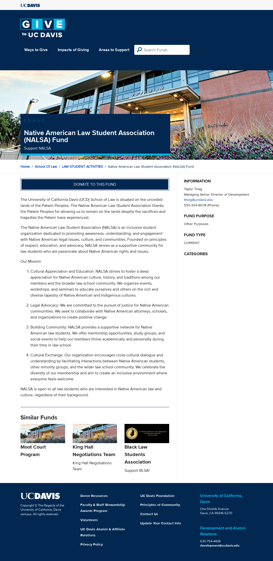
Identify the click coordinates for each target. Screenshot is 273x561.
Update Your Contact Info (160, 523)
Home (25, 166)
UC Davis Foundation (157, 495)
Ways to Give (36, 50)
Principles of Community (160, 504)
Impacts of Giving (73, 50)
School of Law (46, 166)
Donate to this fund (95, 184)
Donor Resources (94, 495)
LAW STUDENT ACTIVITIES (82, 166)
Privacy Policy (91, 544)
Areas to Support (114, 50)
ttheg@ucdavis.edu (198, 199)
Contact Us (149, 513)
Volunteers (89, 519)
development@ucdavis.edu (220, 545)
